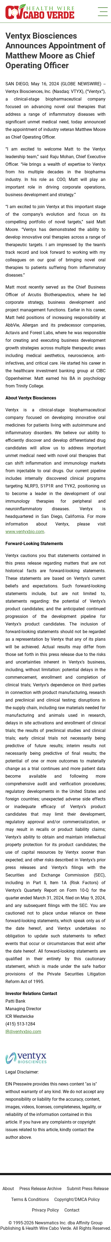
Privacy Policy (45, 1210)
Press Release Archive (40, 1188)
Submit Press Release (88, 1188)
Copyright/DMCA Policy (77, 1199)
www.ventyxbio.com (24, 531)
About (8, 1188)
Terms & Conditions (30, 1199)
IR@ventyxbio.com (23, 1031)
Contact (71, 1210)
